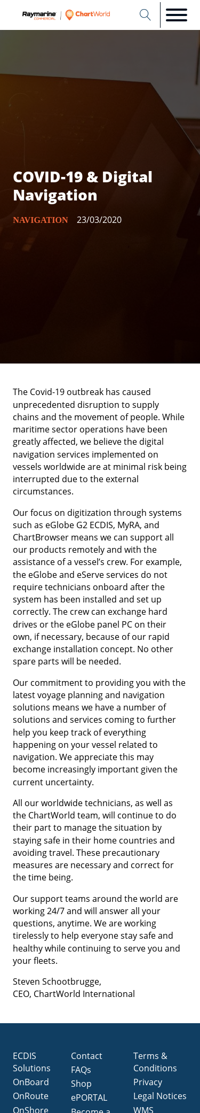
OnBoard (31, 1082)
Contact (86, 1056)
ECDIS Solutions (32, 1062)
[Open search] (146, 15)
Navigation (40, 220)
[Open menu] (176, 15)
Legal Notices (160, 1096)
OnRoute (31, 1096)
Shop (81, 1083)
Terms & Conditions (155, 1062)
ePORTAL (89, 1097)
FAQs (81, 1070)
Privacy (147, 1082)
